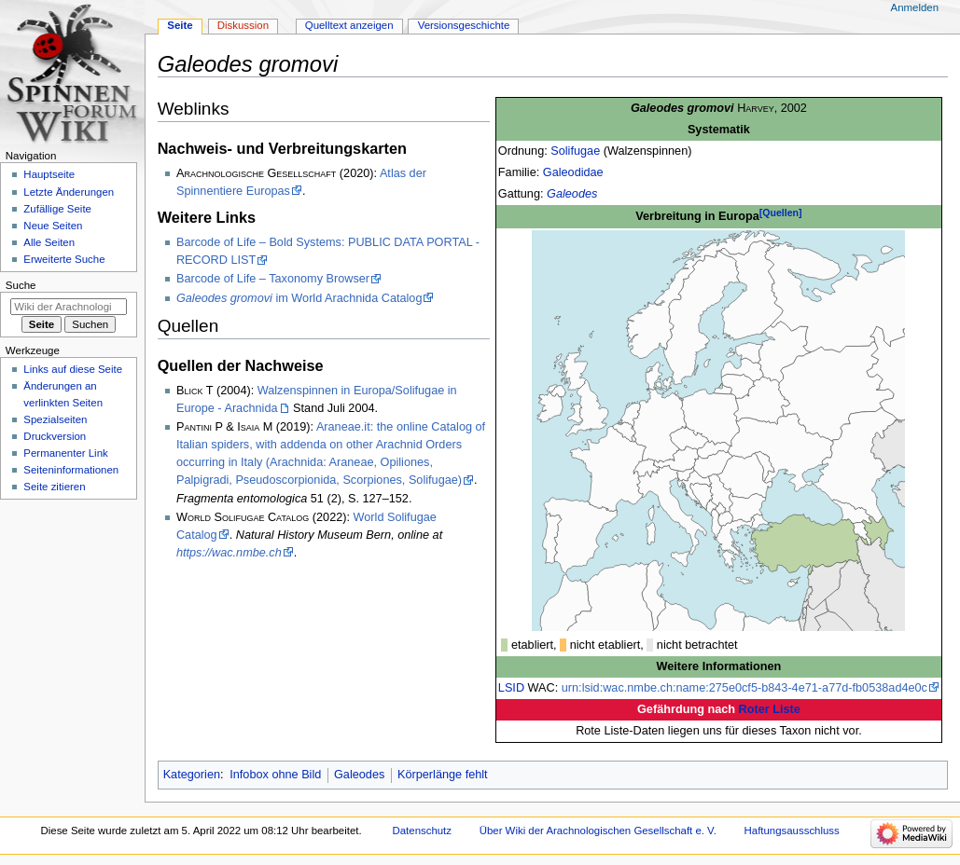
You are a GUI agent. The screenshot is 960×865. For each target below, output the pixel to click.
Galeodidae (573, 172)
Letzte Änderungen (68, 192)
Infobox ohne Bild (275, 774)
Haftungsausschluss (792, 830)
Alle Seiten (49, 242)
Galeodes (572, 193)
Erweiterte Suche (63, 259)
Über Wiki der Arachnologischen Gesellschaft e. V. (598, 830)
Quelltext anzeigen (349, 25)
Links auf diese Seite (72, 369)
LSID (511, 687)
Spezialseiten (55, 419)
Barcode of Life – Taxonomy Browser (272, 278)
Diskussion (243, 25)
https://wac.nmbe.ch (229, 552)
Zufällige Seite (57, 208)
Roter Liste (769, 709)
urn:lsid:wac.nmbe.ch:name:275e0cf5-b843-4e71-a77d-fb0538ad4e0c (744, 687)
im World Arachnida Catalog (299, 298)
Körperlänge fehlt (442, 774)
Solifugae (575, 151)
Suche (21, 285)
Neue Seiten (52, 225)
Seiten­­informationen (70, 469)
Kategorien (191, 774)
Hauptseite (49, 174)
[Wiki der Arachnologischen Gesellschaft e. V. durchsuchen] (68, 306)
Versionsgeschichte (464, 25)
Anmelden (915, 7)
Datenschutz (422, 830)
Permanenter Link (65, 453)
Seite (179, 25)
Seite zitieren (54, 486)
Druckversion (54, 436)
